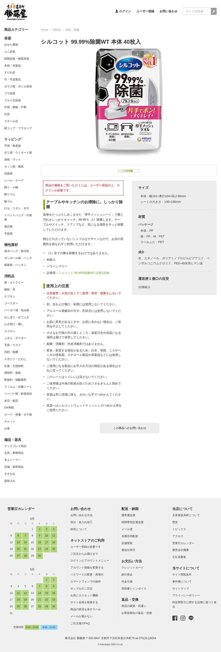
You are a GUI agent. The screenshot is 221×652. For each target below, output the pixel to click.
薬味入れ (9, 480)
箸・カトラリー (14, 282)
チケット (9, 421)
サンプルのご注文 (81, 588)
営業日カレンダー (21, 509)
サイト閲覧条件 (182, 574)
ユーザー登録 (145, 11)
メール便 (127, 529)
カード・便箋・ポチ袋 (18, 414)
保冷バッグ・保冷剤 (16, 251)
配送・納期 (129, 509)
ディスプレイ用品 (15, 446)
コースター (11, 303)
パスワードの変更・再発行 (87, 574)
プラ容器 (9, 93)
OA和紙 (9, 407)
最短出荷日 (128, 550)
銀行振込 (127, 574)
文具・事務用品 (14, 452)
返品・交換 (129, 599)
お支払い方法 (131, 561)
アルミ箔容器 (12, 100)
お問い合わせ (168, 11)
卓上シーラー (12, 459)
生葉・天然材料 (14, 366)
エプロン (9, 331)
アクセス (177, 536)
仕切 (7, 114)
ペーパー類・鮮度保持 (18, 393)
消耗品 (9, 276)
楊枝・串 (9, 289)
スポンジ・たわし (15, 359)
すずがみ (9, 473)
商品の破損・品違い (133, 605)
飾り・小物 (11, 187)
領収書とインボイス (133, 588)
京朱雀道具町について (186, 515)
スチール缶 (11, 121)
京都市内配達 (129, 536)
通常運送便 (128, 515)
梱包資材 (11, 245)
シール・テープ (14, 180)
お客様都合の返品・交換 (136, 612)
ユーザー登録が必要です (85, 546)
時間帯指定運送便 (132, 522)
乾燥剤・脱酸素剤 (15, 379)
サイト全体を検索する (84, 602)
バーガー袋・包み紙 (16, 310)
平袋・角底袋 (12, 145)
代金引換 (127, 581)
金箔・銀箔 (11, 400)
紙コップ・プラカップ (18, 128)
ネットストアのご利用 (87, 540)
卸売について (78, 529)
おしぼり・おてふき (16, 317)
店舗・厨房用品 (14, 466)
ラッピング (12, 139)
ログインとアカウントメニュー (89, 560)
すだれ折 (9, 72)
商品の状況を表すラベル (85, 609)
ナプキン (9, 296)
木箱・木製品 (12, 65)
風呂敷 (8, 226)
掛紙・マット (12, 159)
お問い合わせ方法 (81, 515)
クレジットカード (132, 567)
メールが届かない (81, 616)
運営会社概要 (180, 550)
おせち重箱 (11, 44)
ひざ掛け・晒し (14, 324)
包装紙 (8, 173)
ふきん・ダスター (15, 338)
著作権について (182, 581)
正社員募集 (179, 557)
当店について (182, 509)
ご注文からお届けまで (84, 553)
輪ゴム (8, 201)
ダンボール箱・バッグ (18, 258)
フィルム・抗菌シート (18, 386)
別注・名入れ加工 (81, 522)
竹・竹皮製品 (12, 79)
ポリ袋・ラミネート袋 (18, 152)
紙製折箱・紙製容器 (16, 58)
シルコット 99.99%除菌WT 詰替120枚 (84, 272)
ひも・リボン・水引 (16, 208)
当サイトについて (186, 568)
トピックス (179, 529)
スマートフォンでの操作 (85, 581)
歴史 (175, 522)
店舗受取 (127, 543)
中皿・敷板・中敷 (15, 107)
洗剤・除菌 (11, 352)
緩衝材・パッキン (15, 264)
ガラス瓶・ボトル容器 (18, 86)
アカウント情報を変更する (87, 567)
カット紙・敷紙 (14, 166)
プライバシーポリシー (186, 595)
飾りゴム (9, 194)
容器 (7, 38)
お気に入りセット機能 (84, 595)
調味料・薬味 (12, 372)
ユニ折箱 (9, 51)
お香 (7, 428)
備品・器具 (12, 440)
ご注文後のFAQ (80, 623)
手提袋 (8, 233)
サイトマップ (180, 588)
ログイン (123, 11)
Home (44, 29)
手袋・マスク (12, 345)
